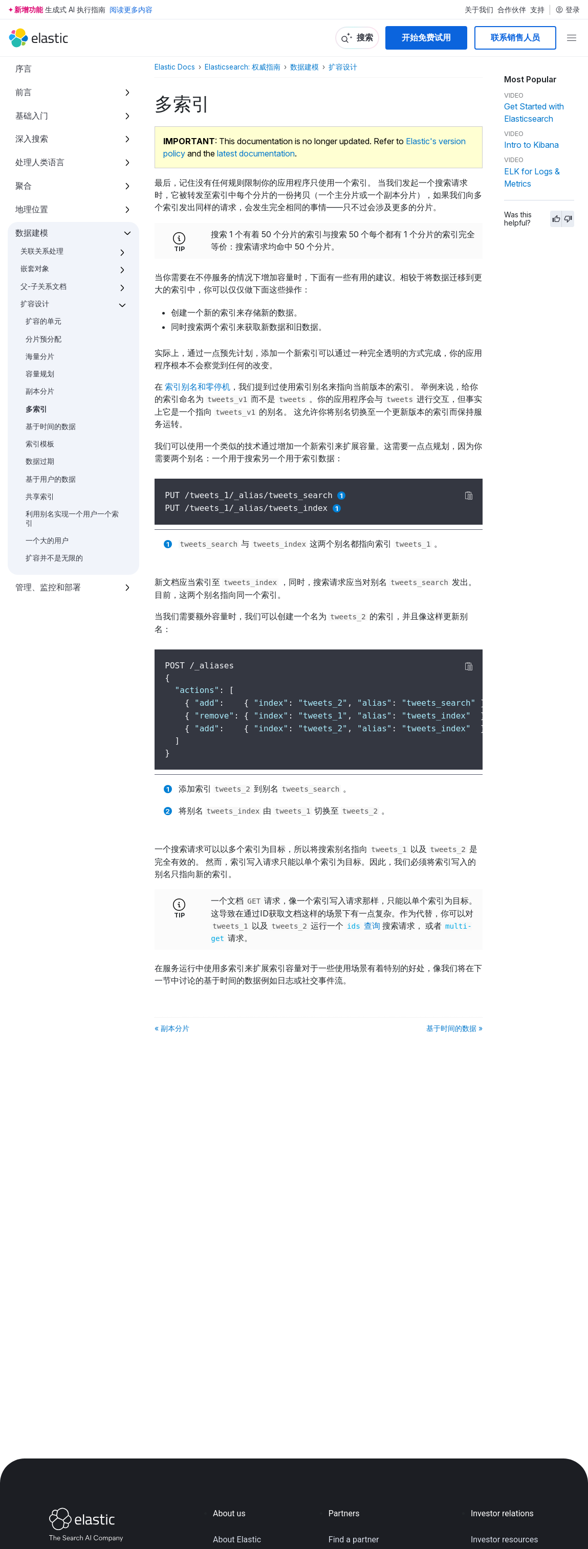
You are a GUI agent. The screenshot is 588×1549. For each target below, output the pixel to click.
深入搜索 (31, 138)
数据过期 (40, 461)
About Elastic (237, 1539)
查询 (362, 926)
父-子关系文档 (43, 286)
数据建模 (31, 233)
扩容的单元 (43, 321)
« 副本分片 (172, 1028)
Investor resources (504, 1539)
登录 (567, 10)
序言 (23, 68)
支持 (537, 9)
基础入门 (31, 115)
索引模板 (40, 444)
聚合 (23, 186)
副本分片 (40, 391)
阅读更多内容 (131, 9)
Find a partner (354, 1539)
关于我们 (479, 9)
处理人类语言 (39, 162)
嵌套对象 (34, 268)
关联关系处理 (41, 251)
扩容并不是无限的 (54, 558)
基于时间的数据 (51, 426)
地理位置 (31, 209)
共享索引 (40, 496)
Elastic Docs (175, 67)
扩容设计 (34, 304)
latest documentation (256, 153)
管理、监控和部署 (48, 587)
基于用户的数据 (51, 479)
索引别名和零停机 (197, 386)
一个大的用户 (47, 540)
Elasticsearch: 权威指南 (242, 67)
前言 (23, 92)
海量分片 (40, 356)
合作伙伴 (511, 9)
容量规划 (40, 374)
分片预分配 (43, 339)
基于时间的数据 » (454, 1028)
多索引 (36, 409)
